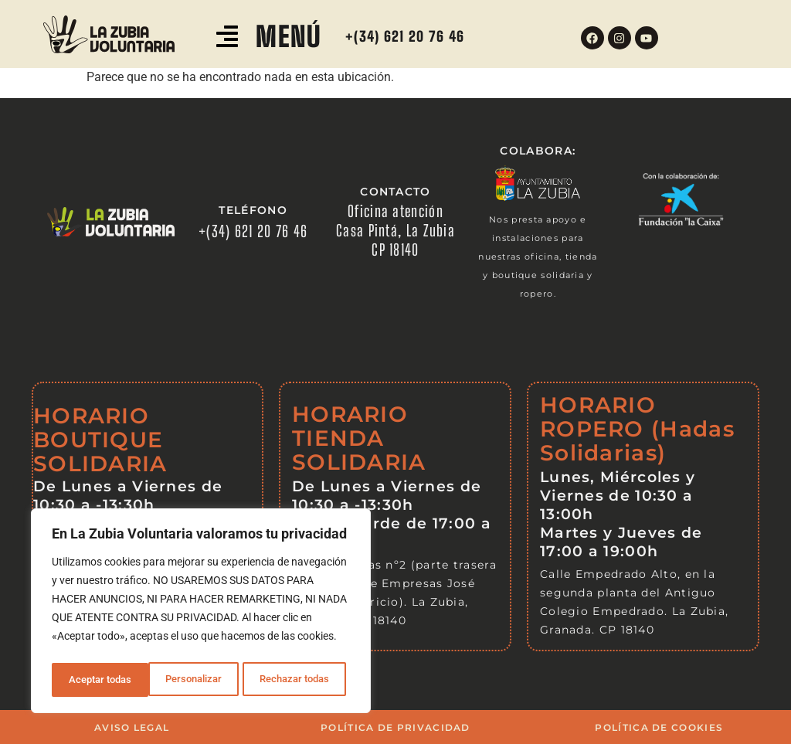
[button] (227, 38)
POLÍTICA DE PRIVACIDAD (395, 727)
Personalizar (96, 680)
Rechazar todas (198, 680)
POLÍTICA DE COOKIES (659, 727)
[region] (201, 613)
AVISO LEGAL (131, 727)
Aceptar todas (302, 680)
